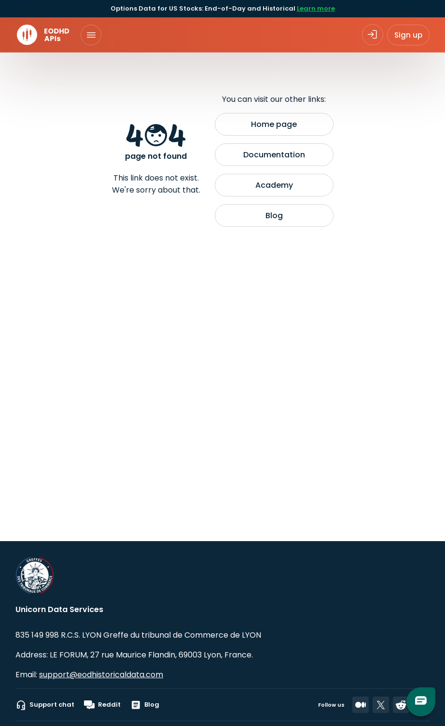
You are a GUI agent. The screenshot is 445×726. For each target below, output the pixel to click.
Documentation (274, 154)
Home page (274, 124)
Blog (274, 215)
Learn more (316, 8)
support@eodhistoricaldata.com (101, 674)
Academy (274, 185)
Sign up (408, 35)
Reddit (102, 704)
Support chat (44, 704)
